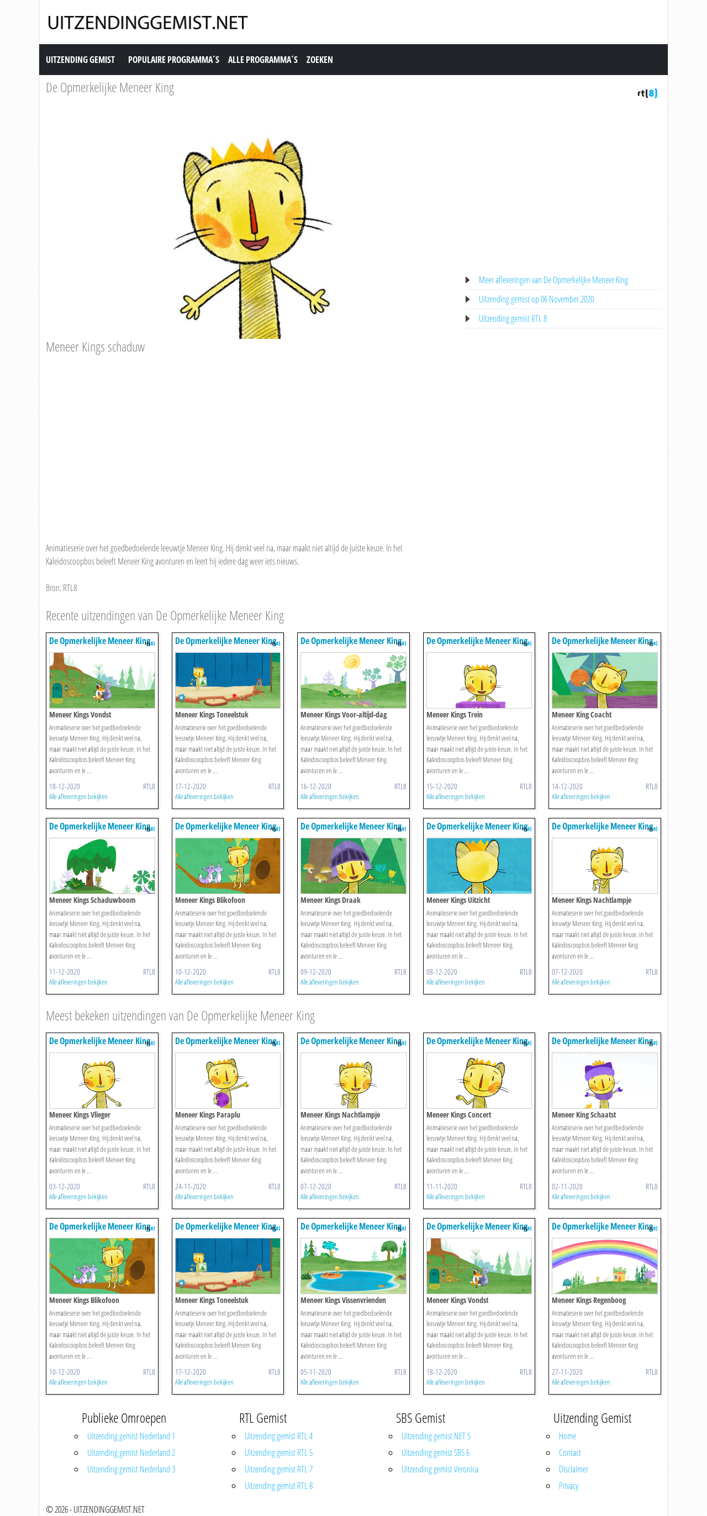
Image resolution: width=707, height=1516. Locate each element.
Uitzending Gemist (80, 60)
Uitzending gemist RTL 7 (279, 1469)
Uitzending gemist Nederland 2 (131, 1452)
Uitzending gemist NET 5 (436, 1436)
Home (567, 1436)
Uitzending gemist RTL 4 (279, 1436)
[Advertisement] (249, 437)
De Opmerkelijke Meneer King (110, 87)
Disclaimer (573, 1469)
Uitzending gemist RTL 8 (513, 318)
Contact (570, 1452)
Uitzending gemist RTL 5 (279, 1452)
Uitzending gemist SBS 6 (435, 1452)
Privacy (568, 1486)
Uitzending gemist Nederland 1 (131, 1436)
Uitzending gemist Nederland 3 (131, 1469)
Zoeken (320, 60)
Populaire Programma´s (173, 60)
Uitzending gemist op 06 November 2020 (536, 299)
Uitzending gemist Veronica (440, 1469)
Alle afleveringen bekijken (78, 796)
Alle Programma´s (263, 60)
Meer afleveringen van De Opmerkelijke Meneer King (553, 280)
